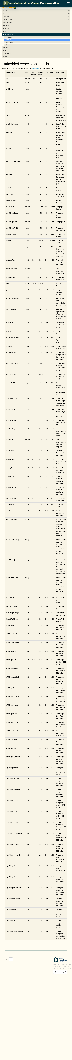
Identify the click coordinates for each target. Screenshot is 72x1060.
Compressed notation (11, 44)
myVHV (36, 50)
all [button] (10, 959)
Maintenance (36, 53)
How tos (36, 48)
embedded (35, 68)
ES (15, 8)
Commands (36, 17)
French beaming (9, 42)
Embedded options (36, 34)
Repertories (36, 28)
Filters (36, 31)
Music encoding (36, 23)
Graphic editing (36, 20)
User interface (36, 14)
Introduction (8, 37)
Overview (36, 11)
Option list (8, 39)
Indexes (36, 56)
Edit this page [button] (60, 972)
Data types (36, 25)
